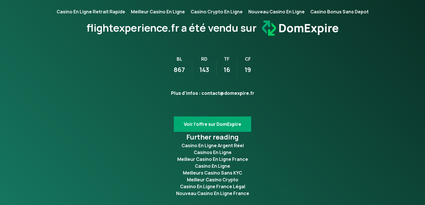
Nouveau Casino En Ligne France (212, 193)
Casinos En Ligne (213, 152)
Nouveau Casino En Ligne (276, 12)
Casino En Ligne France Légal (212, 186)
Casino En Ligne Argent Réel (212, 145)
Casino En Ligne (212, 166)
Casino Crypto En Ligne (217, 12)
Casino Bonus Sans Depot (339, 12)
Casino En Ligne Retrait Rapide (91, 12)
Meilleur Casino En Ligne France (212, 159)
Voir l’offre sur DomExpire (212, 124)
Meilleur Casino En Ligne (158, 12)
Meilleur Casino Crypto (212, 180)
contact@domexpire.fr (227, 93)
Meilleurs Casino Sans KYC (212, 173)
